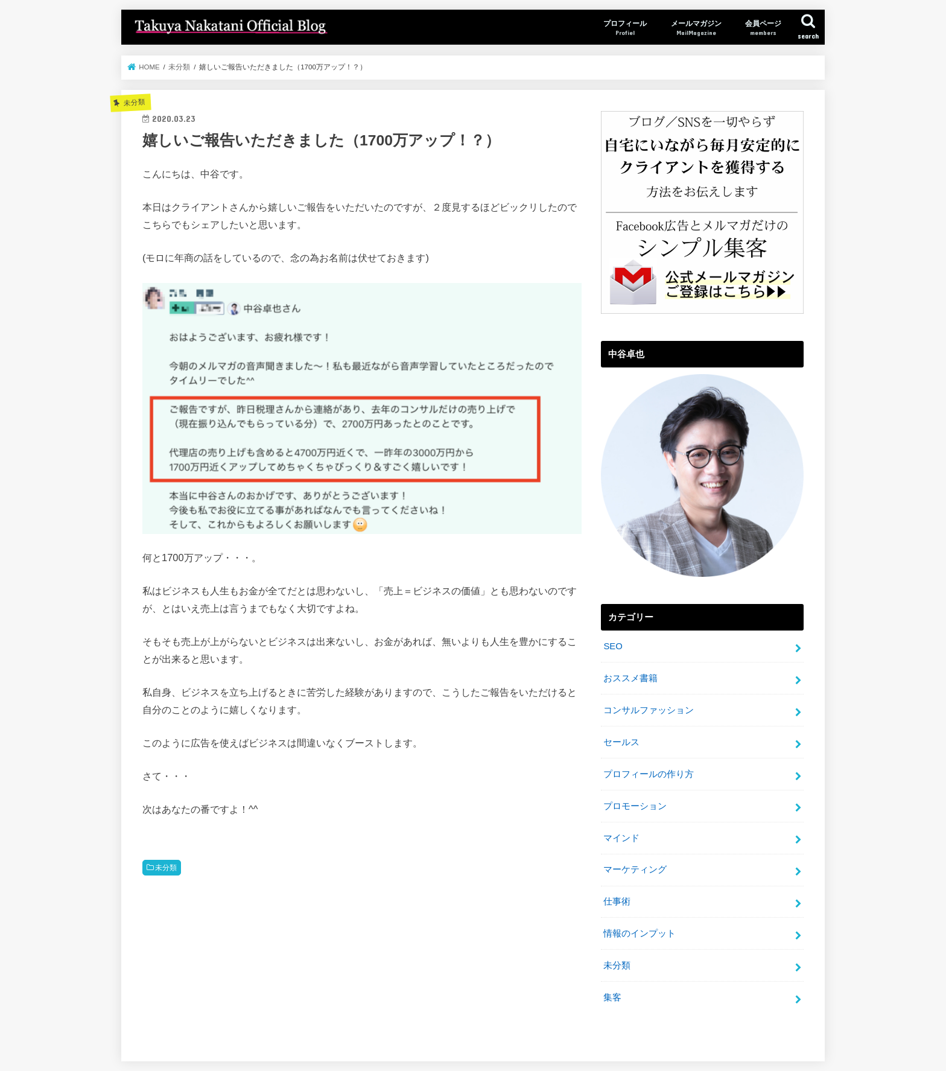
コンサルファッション (648, 710)
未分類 (166, 867)
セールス (621, 742)
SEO (612, 646)
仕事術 (616, 901)
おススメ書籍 (630, 678)
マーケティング (635, 869)
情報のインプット (639, 933)
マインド (621, 838)
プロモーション (635, 806)
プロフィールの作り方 (648, 774)
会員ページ (763, 28)
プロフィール (625, 28)
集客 (612, 997)
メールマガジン (696, 28)
